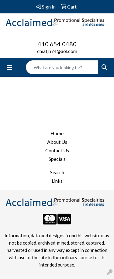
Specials (57, 159)
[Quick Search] (62, 67)
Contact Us (57, 150)
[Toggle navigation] (9, 67)
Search (57, 172)
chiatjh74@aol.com (57, 51)
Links (57, 181)
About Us (57, 142)
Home (57, 133)
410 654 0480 (57, 44)
